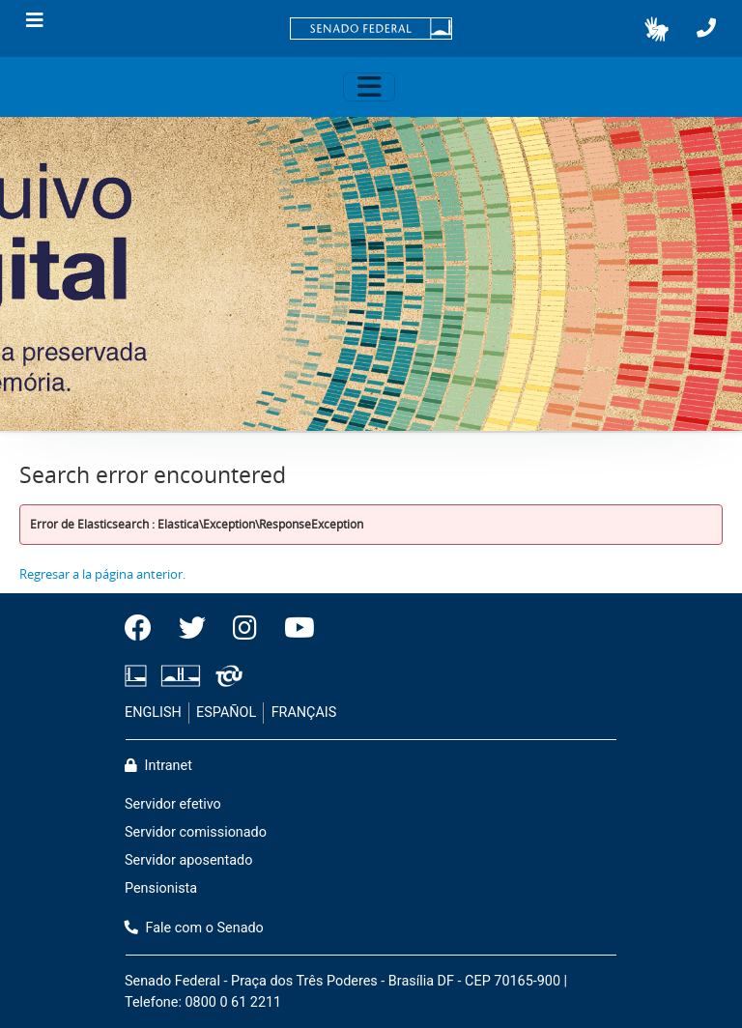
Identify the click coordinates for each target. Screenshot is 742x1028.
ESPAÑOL (226, 712)
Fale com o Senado (194, 928)
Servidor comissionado (196, 832)
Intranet (158, 765)
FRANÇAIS (304, 712)
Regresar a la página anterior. (102, 574)
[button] (656, 29)
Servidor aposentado (188, 860)
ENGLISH (153, 712)
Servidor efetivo (173, 804)
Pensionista (161, 888)
